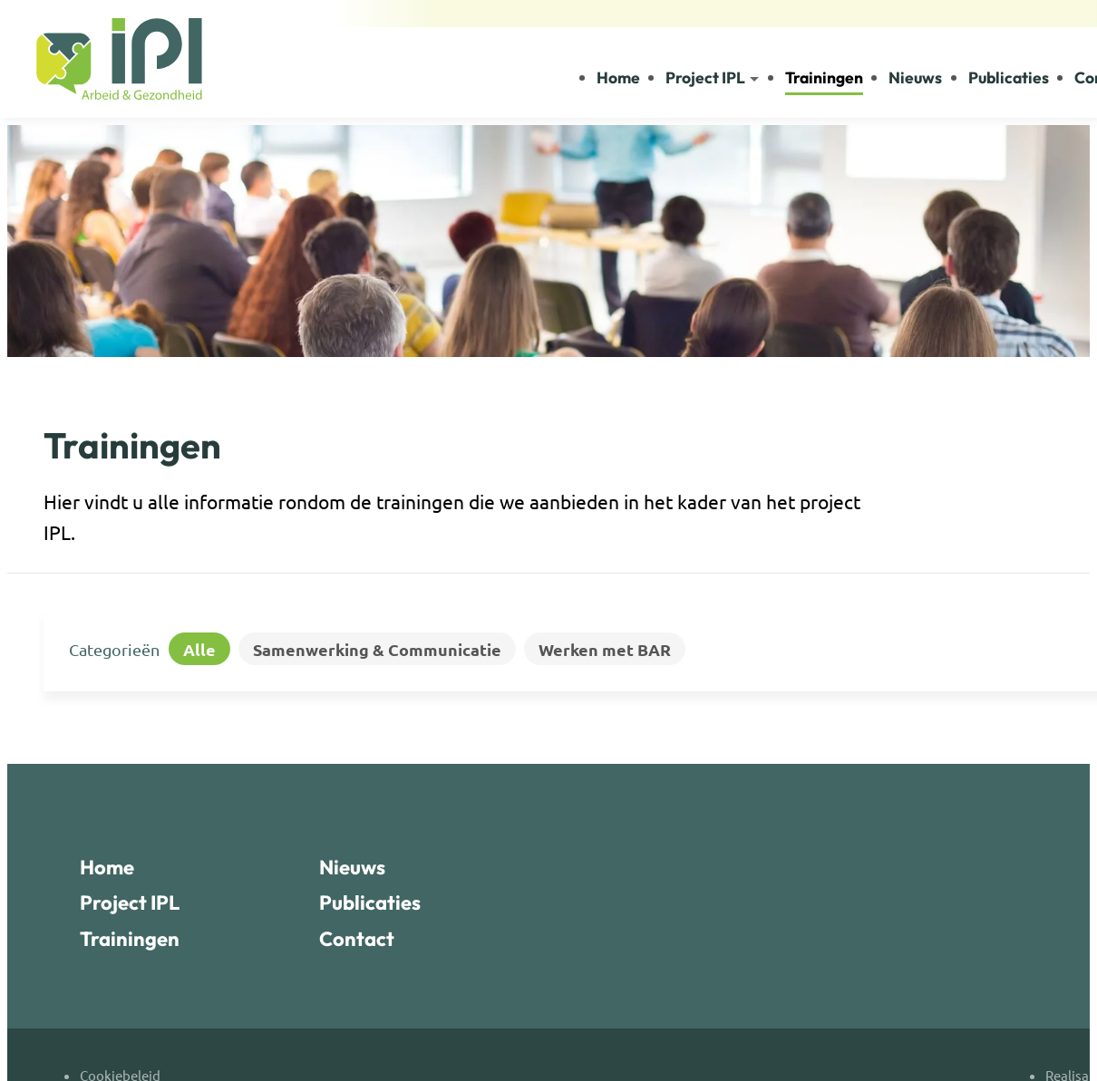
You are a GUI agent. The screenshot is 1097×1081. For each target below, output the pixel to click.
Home (107, 867)
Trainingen (130, 938)
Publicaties (370, 902)
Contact (356, 938)
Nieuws (352, 867)
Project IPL (130, 902)
